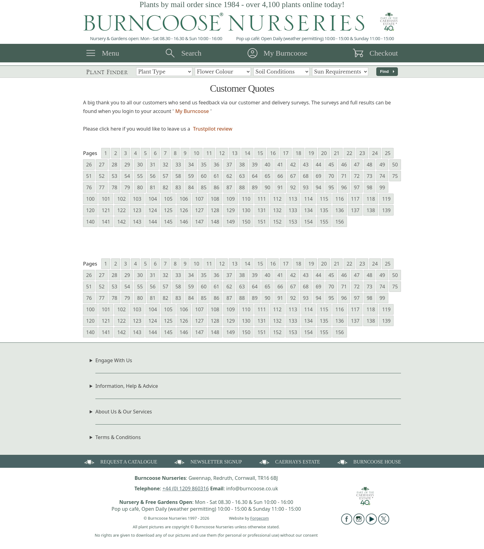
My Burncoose (285, 53)
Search (191, 53)
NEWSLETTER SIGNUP (207, 461)
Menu (110, 53)
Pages (90, 153)
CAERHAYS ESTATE (289, 461)
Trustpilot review (212, 128)
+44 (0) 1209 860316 (185, 488)
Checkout (383, 53)
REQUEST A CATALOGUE (120, 461)
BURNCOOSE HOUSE (368, 461)
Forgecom (259, 518)
